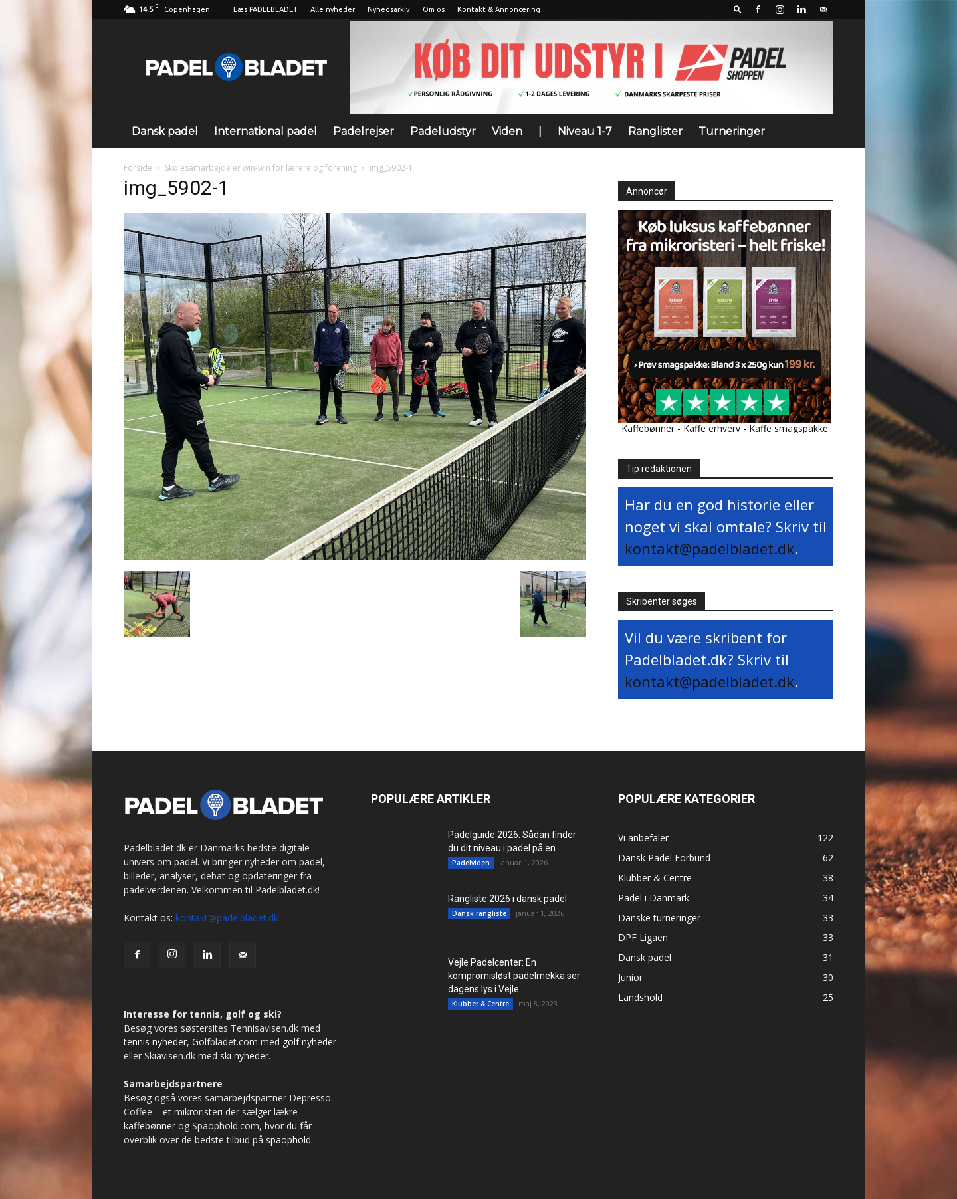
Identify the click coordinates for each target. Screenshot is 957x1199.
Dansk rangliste (479, 913)
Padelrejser (363, 131)
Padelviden (471, 862)
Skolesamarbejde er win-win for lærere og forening (261, 167)
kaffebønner (149, 1125)
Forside (138, 167)
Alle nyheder (332, 9)
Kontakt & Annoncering (498, 9)
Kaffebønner (648, 428)
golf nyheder (309, 1042)
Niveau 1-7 (585, 131)
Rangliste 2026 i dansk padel (507, 898)
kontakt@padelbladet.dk (709, 548)
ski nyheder (244, 1055)
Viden (507, 131)
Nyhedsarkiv (389, 9)
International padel (265, 131)
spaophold (288, 1139)
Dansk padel (165, 131)
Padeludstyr (443, 131)
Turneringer (731, 131)
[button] (738, 9)
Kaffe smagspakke (788, 428)
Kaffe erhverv (711, 428)
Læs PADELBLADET (265, 9)
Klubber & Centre (480, 1003)
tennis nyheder (155, 1042)
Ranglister (655, 131)
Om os (434, 9)
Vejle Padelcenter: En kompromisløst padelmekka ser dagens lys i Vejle (514, 975)
